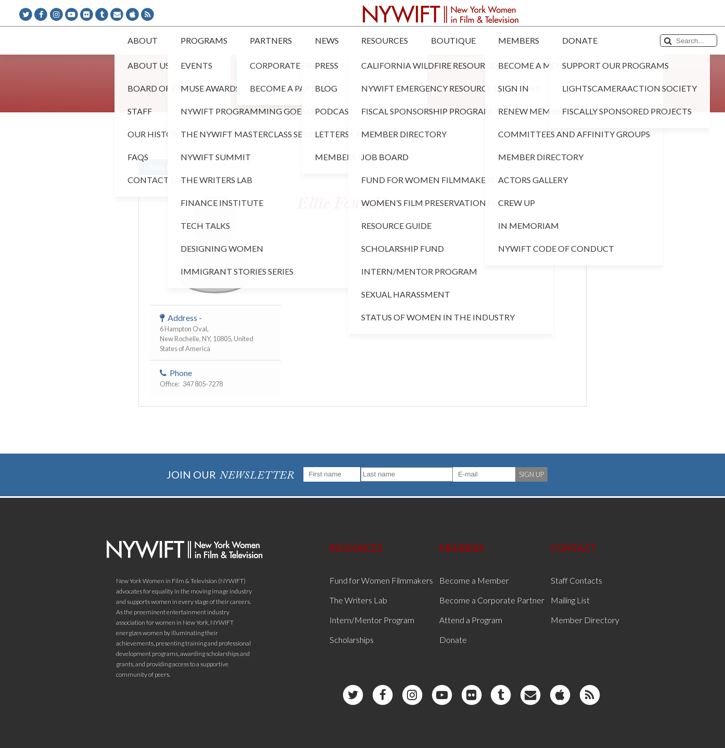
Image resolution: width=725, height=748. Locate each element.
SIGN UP (531, 474)
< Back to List (165, 167)
